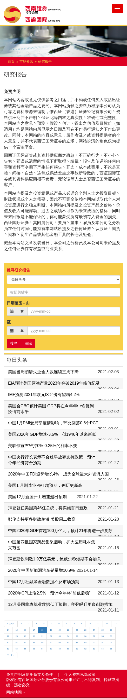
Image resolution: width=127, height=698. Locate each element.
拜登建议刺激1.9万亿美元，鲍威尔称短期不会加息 (54, 559)
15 (17, 630)
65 (111, 649)
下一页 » (10, 655)
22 (77, 630)
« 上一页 (10, 623)
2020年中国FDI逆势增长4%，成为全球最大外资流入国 (58, 474)
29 (25, 636)
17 (34, 630)
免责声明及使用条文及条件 (30, 674)
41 (17, 642)
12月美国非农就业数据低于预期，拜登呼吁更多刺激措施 (60, 604)
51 (103, 642)
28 (17, 636)
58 (51, 649)
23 (85, 630)
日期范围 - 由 (18, 303)
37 (94, 636)
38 (103, 636)
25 (103, 630)
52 (111, 642)
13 (116, 623)
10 (90, 623)
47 (68, 642)
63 (94, 649)
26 (111, 630)
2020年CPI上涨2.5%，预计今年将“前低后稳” (49, 593)
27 (8, 636)
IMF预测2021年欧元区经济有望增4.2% (43, 394)
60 (68, 649)
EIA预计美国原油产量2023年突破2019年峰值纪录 (54, 383)
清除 (28, 343)
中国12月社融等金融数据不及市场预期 (43, 582)
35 (77, 636)
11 (98, 623)
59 (59, 649)
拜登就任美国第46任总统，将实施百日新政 (48, 508)
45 (51, 642)
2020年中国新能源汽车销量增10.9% (41, 570)
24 (94, 630)
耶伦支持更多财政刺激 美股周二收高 (42, 519)
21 (68, 630)
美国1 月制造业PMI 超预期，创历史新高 (45, 485)
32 (51, 636)
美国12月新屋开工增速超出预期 (37, 497)
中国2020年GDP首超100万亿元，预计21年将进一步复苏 (60, 530)
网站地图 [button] (15, 692)
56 (34, 649)
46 (59, 642)
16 (25, 630)
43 (34, 642)
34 (68, 636)
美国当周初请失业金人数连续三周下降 (43, 372)
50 (94, 642)
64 (103, 649)
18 (42, 630)
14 (8, 630)
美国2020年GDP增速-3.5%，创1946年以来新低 (52, 434)
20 (59, 630)
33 (59, 636)
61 (77, 649)
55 (25, 649)
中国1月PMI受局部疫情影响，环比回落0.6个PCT (53, 423)
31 (42, 636)
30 (34, 636)
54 (17, 649)
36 (85, 636)
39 (111, 636)
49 (85, 642)
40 (8, 642)
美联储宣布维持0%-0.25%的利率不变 (42, 445)
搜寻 (13, 343)
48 (77, 642)
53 (8, 649)
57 (42, 649)
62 (85, 649)
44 (42, 642)
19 (51, 630)
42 (25, 642)
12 (107, 623)
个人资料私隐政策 (80, 674)
